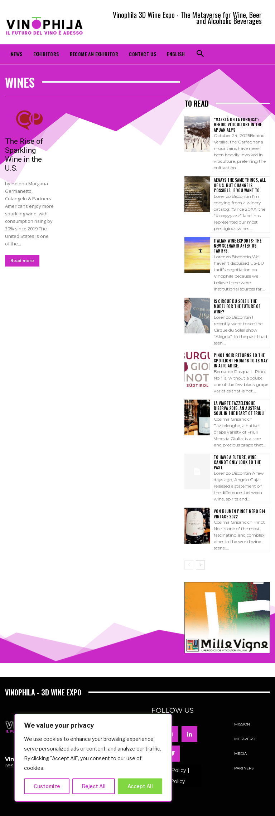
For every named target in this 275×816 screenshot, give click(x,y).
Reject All (94, 786)
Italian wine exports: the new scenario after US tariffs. (240, 243)
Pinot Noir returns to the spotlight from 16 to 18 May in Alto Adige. (239, 350)
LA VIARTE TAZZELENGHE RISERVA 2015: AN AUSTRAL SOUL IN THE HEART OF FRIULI (241, 397)
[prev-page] (188, 548)
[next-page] (200, 548)
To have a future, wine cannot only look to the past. (241, 448)
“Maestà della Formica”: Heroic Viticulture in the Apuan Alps (236, 125)
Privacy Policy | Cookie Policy (170, 759)
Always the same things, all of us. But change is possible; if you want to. (241, 185)
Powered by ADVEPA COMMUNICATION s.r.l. (137, 807)
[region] (93, 758)
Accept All (140, 786)
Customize (47, 786)
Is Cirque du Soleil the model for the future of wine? (240, 298)
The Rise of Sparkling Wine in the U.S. (24, 154)
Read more (22, 260)
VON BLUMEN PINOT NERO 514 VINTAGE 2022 (238, 497)
